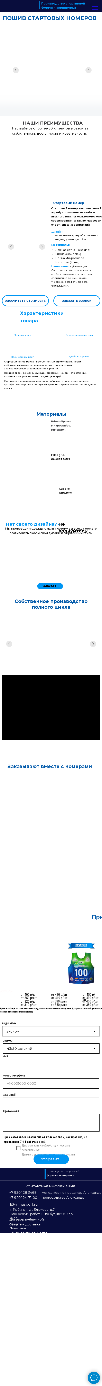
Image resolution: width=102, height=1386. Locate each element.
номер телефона (14, 1228)
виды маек (9, 1176)
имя (5, 1209)
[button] (76, 300)
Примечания (11, 1264)
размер (7, 1193)
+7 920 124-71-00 (23, 1350)
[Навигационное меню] (95, 8)
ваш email (9, 1247)
